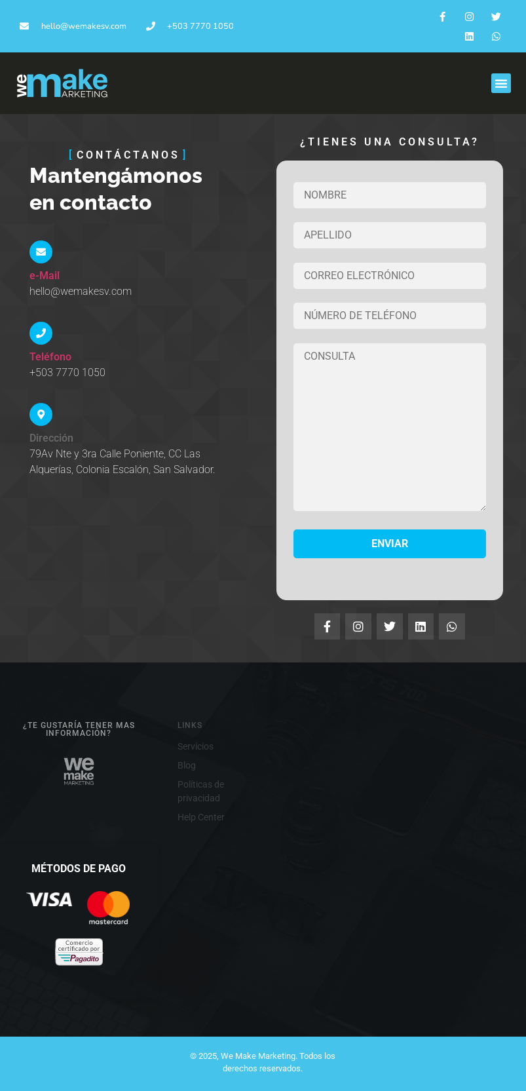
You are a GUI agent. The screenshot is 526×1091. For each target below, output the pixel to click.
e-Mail (44, 275)
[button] (501, 83)
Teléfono (50, 357)
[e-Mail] (40, 251)
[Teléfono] (40, 333)
